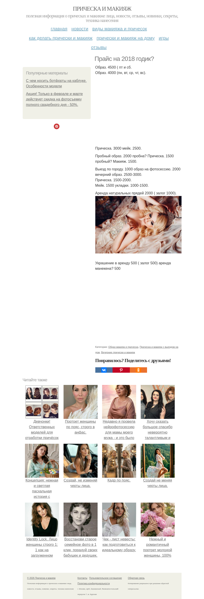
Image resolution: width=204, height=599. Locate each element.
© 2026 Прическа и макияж (41, 578)
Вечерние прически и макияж (118, 352)
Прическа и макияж (102, 8)
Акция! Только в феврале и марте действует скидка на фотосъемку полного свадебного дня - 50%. (54, 99)
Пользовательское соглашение (105, 578)
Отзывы (98, 47)
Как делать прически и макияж (60, 38)
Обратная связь (136, 578)
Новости (79, 28)
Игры (164, 38)
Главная (59, 28)
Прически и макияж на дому (126, 38)
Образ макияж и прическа (123, 347)
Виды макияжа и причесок (119, 28)
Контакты (82, 578)
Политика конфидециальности (94, 583)
